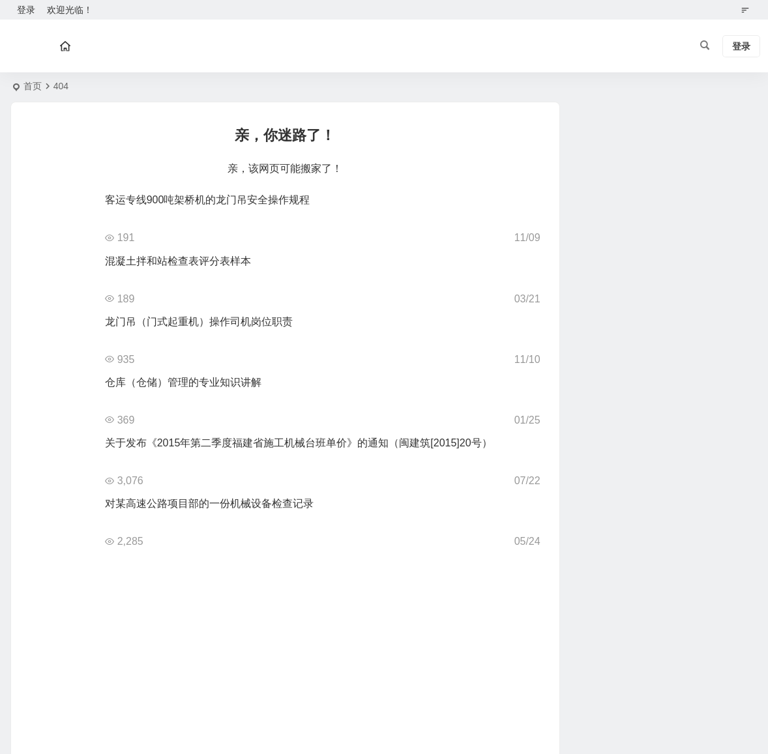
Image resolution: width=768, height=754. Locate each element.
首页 (32, 86)
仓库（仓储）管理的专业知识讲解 (183, 382)
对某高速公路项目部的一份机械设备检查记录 (209, 503)
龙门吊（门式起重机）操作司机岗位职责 (199, 321)
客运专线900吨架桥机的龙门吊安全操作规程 (207, 199)
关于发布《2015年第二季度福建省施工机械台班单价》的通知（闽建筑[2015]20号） (298, 442)
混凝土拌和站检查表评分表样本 (178, 261)
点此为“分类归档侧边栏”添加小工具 (640, 146)
